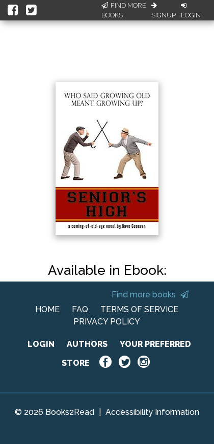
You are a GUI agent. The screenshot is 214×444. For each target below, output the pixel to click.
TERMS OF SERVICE (139, 309)
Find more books (150, 294)
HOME (47, 309)
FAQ (80, 309)
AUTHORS (87, 344)
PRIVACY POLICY (106, 321)
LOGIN (41, 344)
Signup (163, 10)
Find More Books (123, 10)
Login (191, 10)
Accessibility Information (152, 412)
